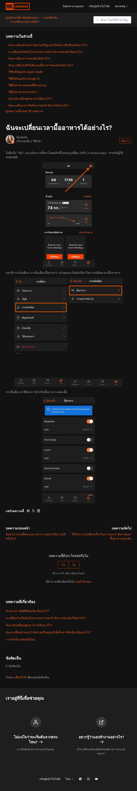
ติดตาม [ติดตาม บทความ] (125, 140)
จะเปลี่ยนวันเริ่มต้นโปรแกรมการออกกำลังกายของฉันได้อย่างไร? (46, 618)
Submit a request (73, 6)
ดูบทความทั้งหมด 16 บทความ (24, 111)
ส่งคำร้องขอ (83, 581)
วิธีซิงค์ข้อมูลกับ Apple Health (25, 72)
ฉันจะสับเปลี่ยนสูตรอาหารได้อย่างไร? (29, 625)
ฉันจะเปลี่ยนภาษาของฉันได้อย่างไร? (29, 58)
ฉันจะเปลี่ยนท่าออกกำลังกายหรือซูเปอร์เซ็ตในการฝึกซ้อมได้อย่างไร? (48, 632)
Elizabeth (21, 137)
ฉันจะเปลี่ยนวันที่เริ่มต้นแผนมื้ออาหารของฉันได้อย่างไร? (40, 65)
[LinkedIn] (38, 511)
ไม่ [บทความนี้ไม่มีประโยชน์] (74, 565)
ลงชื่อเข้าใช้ (19, 677)
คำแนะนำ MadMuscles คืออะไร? (27, 611)
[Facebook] (28, 511)
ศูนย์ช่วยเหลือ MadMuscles (22, 17)
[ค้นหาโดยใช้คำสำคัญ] (112, 20)
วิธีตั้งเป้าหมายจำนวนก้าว (23, 92)
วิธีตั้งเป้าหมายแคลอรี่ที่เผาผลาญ (27, 85)
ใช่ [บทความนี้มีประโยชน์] (63, 565)
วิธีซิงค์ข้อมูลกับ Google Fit (24, 78)
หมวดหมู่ (122, 6)
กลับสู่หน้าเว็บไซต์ (99, 6)
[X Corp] (33, 511)
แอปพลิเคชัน (50, 17)
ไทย (69, 779)
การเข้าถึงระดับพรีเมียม (20, 639)
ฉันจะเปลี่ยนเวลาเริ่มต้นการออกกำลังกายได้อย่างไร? (38, 105)
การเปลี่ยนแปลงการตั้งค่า (24, 21)
